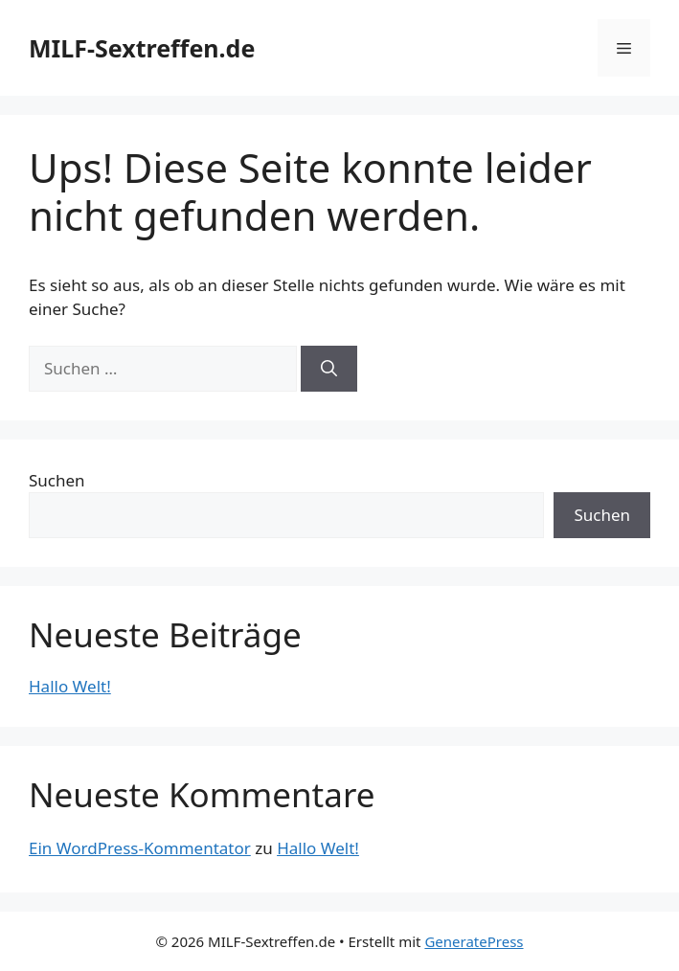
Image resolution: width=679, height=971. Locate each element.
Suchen (57, 480)
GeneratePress (473, 941)
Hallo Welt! (70, 686)
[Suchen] (329, 369)
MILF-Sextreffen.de (142, 48)
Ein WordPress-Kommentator (140, 848)
